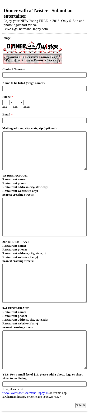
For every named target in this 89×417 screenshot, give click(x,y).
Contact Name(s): (14, 69)
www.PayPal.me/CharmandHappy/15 (25, 393)
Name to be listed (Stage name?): (24, 83)
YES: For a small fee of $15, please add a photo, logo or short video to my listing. (42, 376)
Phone (7, 97)
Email (7, 114)
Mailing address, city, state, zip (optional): (29, 128)
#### (26, 107)
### (4, 107)
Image (6, 38)
